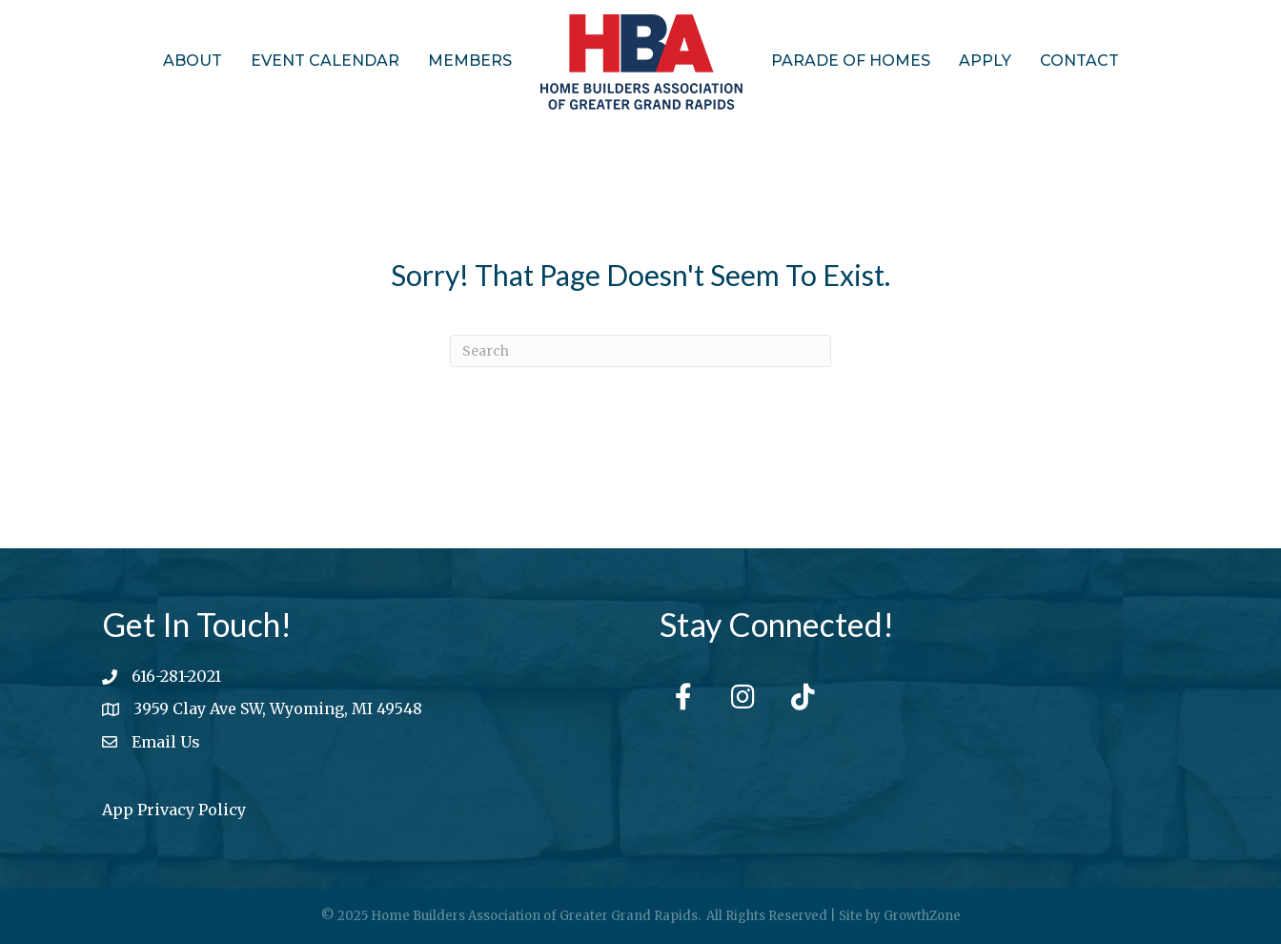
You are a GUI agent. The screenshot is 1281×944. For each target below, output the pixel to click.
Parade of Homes (850, 60)
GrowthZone (922, 916)
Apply (985, 60)
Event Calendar (325, 60)
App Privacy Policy (174, 809)
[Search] (640, 351)
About (192, 60)
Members (470, 60)
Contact (1079, 60)
